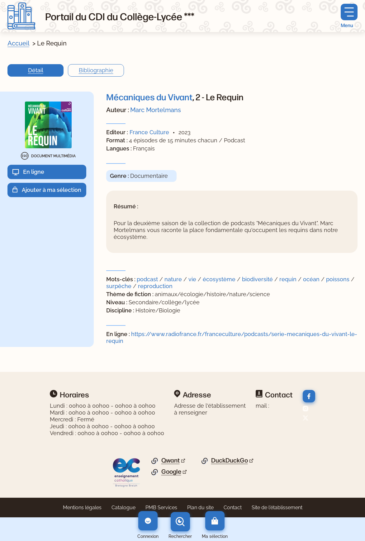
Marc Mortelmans (155, 110)
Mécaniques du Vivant (149, 96)
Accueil (18, 43)
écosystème (220, 279)
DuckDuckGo (229, 460)
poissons (338, 279)
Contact (233, 507)
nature (173, 279)
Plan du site (200, 507)
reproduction (155, 286)
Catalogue (123, 507)
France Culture (149, 132)
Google (171, 471)
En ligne (33, 171)
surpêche (119, 286)
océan (312, 279)
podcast (148, 279)
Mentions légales (82, 507)
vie (193, 279)
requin (288, 279)
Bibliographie (96, 70)
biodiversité (258, 279)
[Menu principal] (349, 16)
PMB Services (161, 507)
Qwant (170, 460)
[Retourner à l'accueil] (21, 16)
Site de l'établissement (277, 507)
